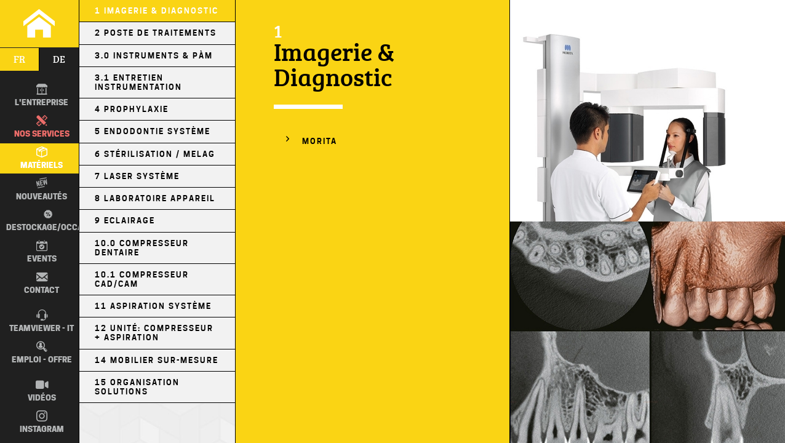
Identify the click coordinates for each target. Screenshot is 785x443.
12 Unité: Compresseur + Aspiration (154, 333)
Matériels (41, 158)
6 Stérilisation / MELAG (155, 154)
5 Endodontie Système (152, 131)
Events (42, 251)
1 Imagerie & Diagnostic (156, 10)
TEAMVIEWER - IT (41, 321)
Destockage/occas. (46, 220)
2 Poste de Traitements (156, 33)
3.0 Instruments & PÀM (154, 55)
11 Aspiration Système (153, 306)
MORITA (319, 141)
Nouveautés (41, 189)
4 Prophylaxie (132, 109)
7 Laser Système (137, 176)
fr (19, 59)
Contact (41, 283)
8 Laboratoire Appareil (155, 198)
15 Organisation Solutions (137, 387)
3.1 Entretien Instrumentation (138, 82)
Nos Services (42, 126)
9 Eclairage (125, 220)
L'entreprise (41, 95)
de (59, 59)
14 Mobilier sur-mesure (156, 360)
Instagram (42, 422)
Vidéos (42, 390)
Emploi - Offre (42, 352)
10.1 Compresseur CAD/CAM (142, 279)
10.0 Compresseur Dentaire (142, 248)
